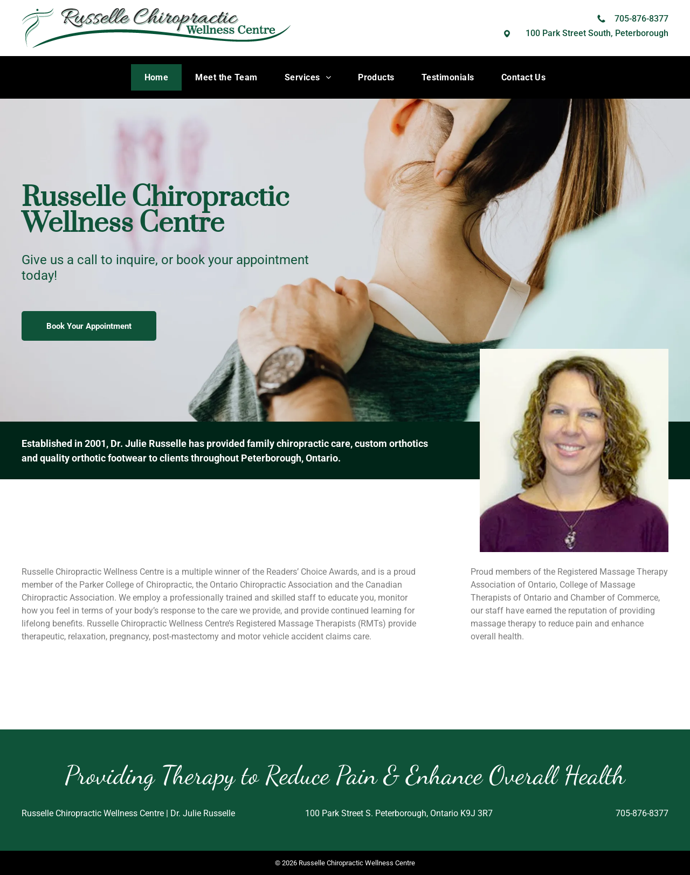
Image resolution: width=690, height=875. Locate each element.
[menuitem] (156, 77)
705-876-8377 (641, 18)
